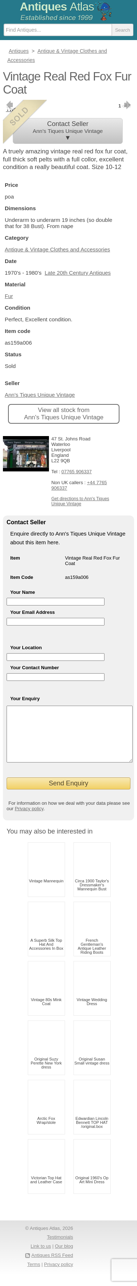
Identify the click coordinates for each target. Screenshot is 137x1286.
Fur (9, 296)
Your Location (26, 647)
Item (15, 558)
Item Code (21, 577)
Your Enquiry (25, 698)
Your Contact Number (34, 667)
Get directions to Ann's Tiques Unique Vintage (80, 501)
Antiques (57, 6)
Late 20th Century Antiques (78, 273)
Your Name (22, 592)
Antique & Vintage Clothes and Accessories (57, 249)
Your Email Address (32, 612)
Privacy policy (29, 819)
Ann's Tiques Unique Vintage (40, 395)
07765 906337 (76, 471)
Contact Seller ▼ (67, 130)
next (128, 105)
